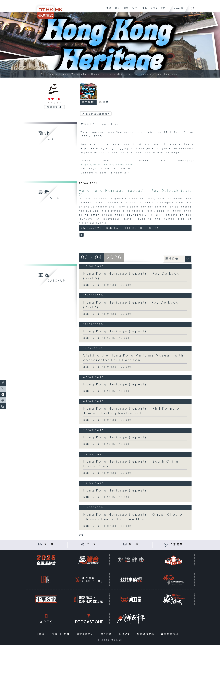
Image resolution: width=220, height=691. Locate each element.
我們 (161, 9)
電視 (107, 9)
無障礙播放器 (146, 634)
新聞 (125, 9)
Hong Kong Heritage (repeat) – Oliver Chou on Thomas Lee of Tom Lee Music (134, 517)
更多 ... (82, 535)
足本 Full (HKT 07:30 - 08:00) (107, 285)
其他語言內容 (170, 634)
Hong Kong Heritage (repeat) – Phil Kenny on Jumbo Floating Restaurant (132, 411)
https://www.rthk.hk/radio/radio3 (108, 164)
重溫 (143, 9)
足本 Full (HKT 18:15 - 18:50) (106, 338)
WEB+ (134, 9)
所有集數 (88, 102)
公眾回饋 (176, 544)
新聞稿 (41, 634)
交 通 (49, 544)
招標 (67, 634)
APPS (153, 9)
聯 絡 (134, 544)
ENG (176, 8)
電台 (116, 9)
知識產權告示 (86, 634)
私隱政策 (125, 634)
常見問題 (107, 634)
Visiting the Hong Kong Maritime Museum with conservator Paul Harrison (133, 357)
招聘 (55, 634)
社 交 (91, 544)
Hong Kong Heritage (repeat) (114, 331)
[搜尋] (192, 7)
